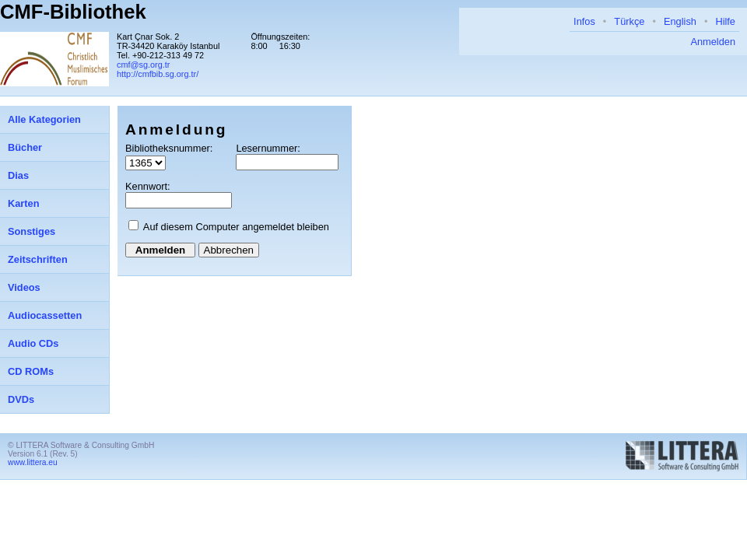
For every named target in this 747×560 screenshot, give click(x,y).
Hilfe (725, 21)
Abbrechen (229, 250)
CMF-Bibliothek (73, 12)
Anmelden (712, 41)
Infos (584, 21)
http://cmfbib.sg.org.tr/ (157, 74)
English (680, 21)
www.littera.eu (33, 462)
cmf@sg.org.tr (143, 64)
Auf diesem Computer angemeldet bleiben (236, 227)
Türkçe (629, 21)
